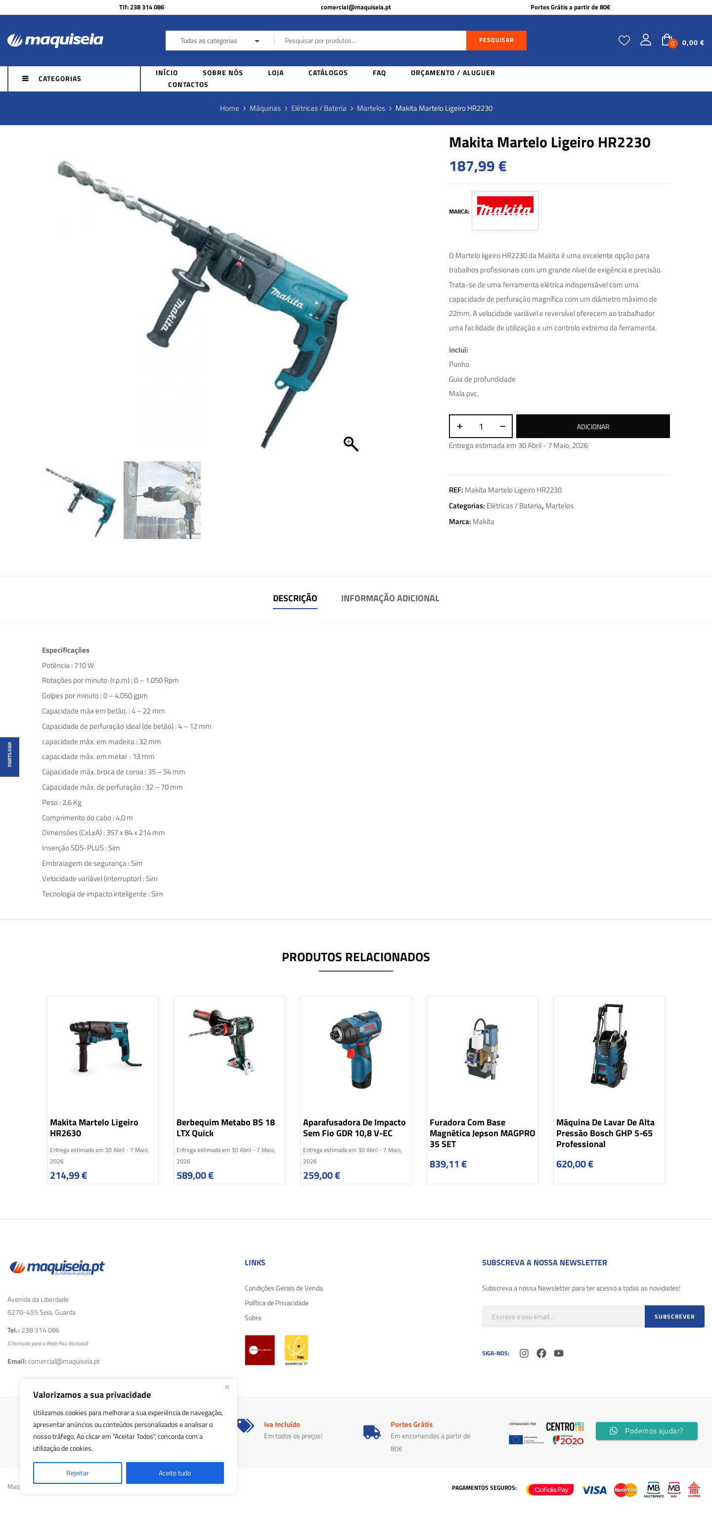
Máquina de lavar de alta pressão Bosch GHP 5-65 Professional (605, 1133)
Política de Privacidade (277, 1302)
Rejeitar (77, 1473)
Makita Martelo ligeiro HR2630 (94, 1127)
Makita (483, 521)
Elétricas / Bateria (319, 108)
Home (229, 108)
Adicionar (593, 426)
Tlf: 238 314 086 (141, 7)
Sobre (253, 1317)
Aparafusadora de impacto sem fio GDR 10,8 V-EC (354, 1127)
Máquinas (265, 108)
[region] (128, 1436)
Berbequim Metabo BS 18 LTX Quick (226, 1127)
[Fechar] (227, 1387)
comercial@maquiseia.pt (356, 7)
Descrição (295, 598)
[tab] (295, 599)
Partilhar (9, 754)
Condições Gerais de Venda (284, 1288)
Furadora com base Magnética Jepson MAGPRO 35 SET (482, 1133)
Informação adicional (390, 598)
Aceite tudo (175, 1473)
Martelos (371, 108)
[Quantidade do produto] (481, 426)
